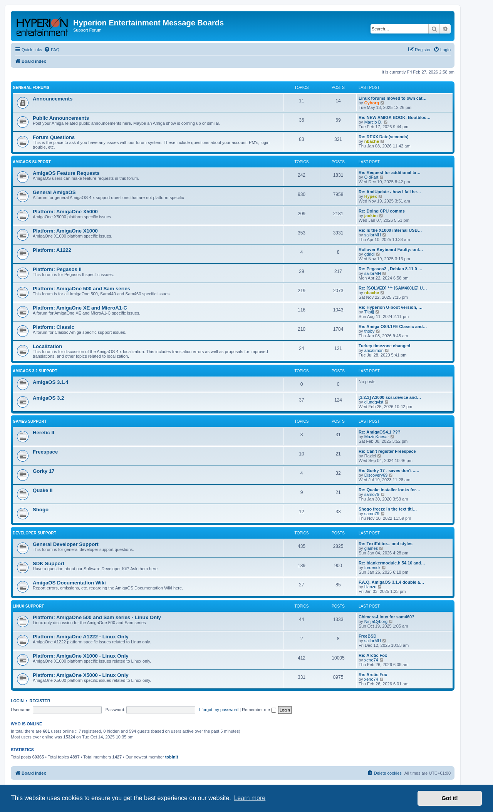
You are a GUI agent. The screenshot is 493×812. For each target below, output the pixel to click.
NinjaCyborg (376, 621)
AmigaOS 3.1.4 (50, 382)
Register (40, 700)
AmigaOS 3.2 (48, 398)
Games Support (30, 421)
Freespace (45, 452)
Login (17, 700)
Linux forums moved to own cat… (393, 98)
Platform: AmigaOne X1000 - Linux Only (81, 656)
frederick (372, 567)
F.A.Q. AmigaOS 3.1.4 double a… (391, 582)
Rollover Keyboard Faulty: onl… (391, 249)
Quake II (42, 490)
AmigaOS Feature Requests (66, 173)
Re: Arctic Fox (373, 655)
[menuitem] (51, 49)
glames (371, 548)
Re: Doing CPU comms (382, 211)
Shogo (41, 509)
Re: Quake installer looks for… (389, 489)
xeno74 (371, 660)
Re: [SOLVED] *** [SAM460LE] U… (393, 288)
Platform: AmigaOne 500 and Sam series (81, 288)
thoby (369, 331)
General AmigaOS (54, 192)
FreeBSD (367, 636)
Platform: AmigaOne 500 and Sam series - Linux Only (97, 617)
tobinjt (171, 757)
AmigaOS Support (32, 162)
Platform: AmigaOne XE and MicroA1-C (80, 308)
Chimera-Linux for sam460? (386, 616)
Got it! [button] (450, 798)
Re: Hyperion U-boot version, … (391, 307)
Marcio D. (373, 122)
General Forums (31, 87)
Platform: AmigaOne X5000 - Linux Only (81, 675)
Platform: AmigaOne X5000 (65, 211)
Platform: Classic (53, 327)
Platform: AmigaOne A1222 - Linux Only (81, 637)
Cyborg (371, 102)
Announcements (52, 99)
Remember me (259, 709)
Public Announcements (61, 118)
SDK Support (48, 563)
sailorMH (372, 235)
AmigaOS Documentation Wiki (69, 583)
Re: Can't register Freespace (387, 451)
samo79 (371, 494)
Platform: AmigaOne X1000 (65, 231)
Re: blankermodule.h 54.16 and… (392, 563)
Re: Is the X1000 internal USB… (390, 230)
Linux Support (28, 606)
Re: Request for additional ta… (390, 172)
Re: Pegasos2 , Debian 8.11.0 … (391, 268)
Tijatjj (369, 312)
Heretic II (43, 432)
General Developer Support (66, 544)
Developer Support (34, 533)
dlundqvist (374, 402)
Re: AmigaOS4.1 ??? (379, 432)
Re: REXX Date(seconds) (384, 136)
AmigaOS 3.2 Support (35, 371)
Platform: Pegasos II (57, 269)
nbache (371, 141)
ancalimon (374, 350)
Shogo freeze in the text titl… (388, 509)
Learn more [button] (249, 798)
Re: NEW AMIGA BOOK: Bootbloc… (395, 117)
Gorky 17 (43, 471)
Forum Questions (54, 137)
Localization (47, 346)
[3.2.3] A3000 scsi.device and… (390, 397)
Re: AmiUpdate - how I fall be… (390, 191)
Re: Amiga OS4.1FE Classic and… (393, 326)
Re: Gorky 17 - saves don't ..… (389, 470)
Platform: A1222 (52, 250)
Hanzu (370, 586)
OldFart (371, 177)
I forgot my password (218, 709)
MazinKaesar (376, 436)
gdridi (369, 254)
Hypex (370, 196)
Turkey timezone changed (384, 345)
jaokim (371, 215)
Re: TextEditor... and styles (386, 543)
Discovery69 (376, 475)
